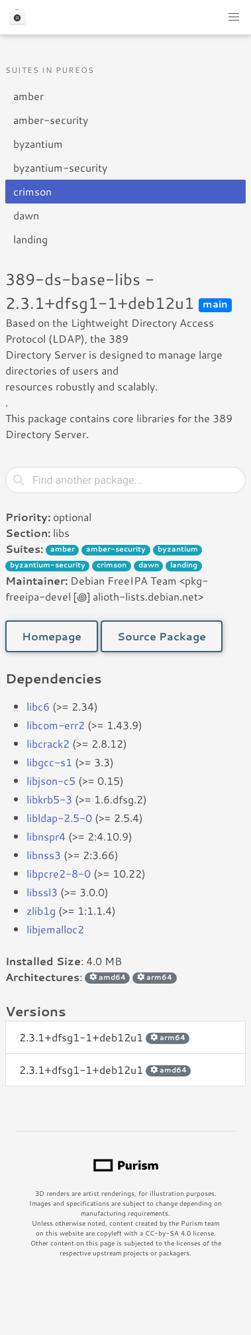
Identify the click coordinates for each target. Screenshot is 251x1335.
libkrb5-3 (49, 799)
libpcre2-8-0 (58, 873)
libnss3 (43, 854)
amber (28, 95)
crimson (32, 191)
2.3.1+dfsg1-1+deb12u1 (104, 1037)
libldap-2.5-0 (59, 817)
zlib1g (41, 910)
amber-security (50, 119)
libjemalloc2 (55, 929)
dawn (26, 215)
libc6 (38, 706)
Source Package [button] (161, 636)
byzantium (38, 143)
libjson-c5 (50, 780)
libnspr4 (46, 836)
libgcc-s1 (49, 762)
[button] (234, 17)
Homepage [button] (51, 636)
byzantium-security (60, 167)
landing (30, 239)
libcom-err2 (55, 724)
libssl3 (42, 892)
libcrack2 (48, 743)
